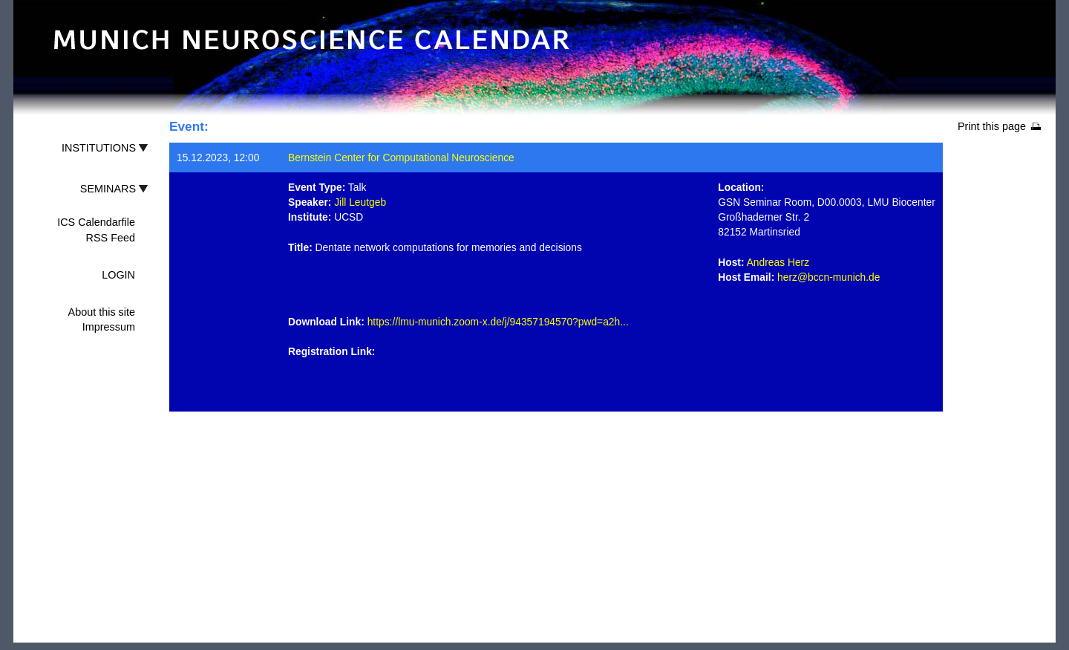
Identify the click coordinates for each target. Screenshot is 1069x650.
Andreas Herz (778, 262)
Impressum (108, 327)
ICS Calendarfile (96, 222)
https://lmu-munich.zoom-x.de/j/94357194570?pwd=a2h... (498, 322)
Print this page (992, 126)
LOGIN (118, 275)
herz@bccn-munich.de (828, 277)
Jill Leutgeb (360, 202)
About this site (101, 312)
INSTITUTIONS (99, 148)
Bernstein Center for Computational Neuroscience (401, 157)
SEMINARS (108, 189)
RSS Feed (110, 238)
